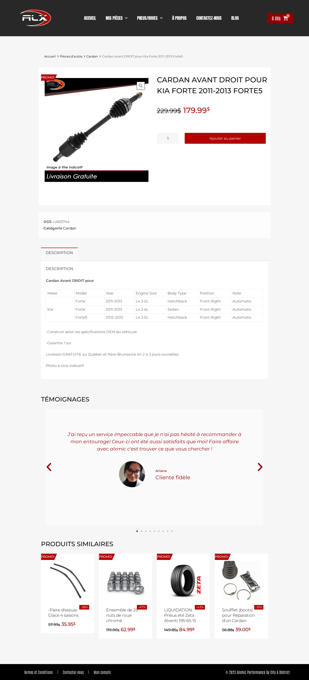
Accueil (90, 18)
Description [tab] (59, 252)
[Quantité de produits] (167, 138)
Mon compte (102, 672)
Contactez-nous (73, 672)
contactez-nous (209, 18)
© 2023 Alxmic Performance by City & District (257, 672)
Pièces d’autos (71, 56)
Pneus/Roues (149, 18)
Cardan (92, 56)
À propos (179, 18)
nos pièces (116, 18)
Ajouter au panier (225, 138)
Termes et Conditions (38, 672)
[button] (141, 86)
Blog (235, 18)
